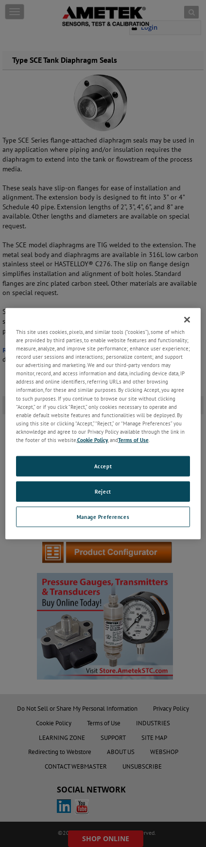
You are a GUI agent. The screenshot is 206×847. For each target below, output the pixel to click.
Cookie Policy (92, 439)
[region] (103, 423)
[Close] (187, 320)
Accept (103, 466)
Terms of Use (133, 439)
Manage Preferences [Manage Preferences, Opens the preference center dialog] (103, 516)
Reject (103, 491)
